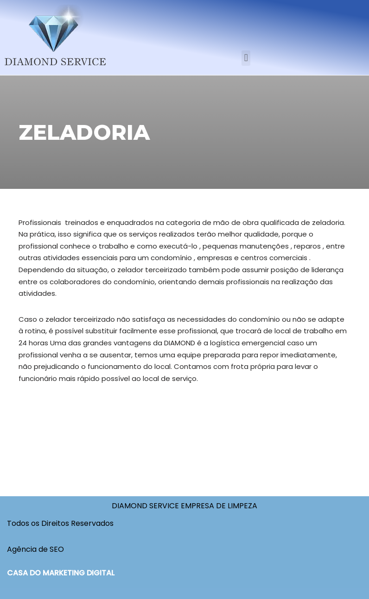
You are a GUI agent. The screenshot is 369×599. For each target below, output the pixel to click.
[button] (246, 58)
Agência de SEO (35, 549)
